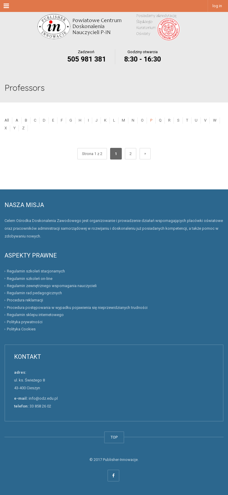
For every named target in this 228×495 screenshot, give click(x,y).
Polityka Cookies (21, 329)
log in (217, 6)
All (6, 120)
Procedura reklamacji (25, 300)
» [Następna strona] (145, 153)
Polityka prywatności (24, 322)
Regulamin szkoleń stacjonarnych (36, 271)
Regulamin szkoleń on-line (29, 278)
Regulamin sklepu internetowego (35, 314)
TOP (114, 437)
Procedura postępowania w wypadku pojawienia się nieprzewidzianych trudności (77, 307)
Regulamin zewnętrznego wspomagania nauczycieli (52, 285)
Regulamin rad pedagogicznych (34, 293)
